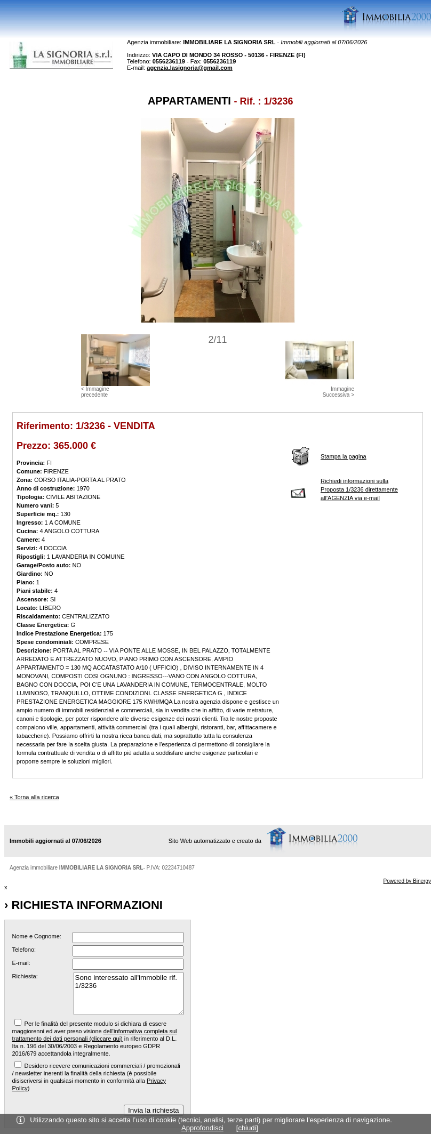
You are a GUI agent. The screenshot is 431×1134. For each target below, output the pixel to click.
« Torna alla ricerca (34, 797)
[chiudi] (247, 1128)
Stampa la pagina (343, 456)
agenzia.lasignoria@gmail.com (190, 68)
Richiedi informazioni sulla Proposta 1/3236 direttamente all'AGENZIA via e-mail (359, 489)
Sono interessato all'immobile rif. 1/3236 (128, 993)
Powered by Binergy (408, 881)
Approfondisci (202, 1128)
